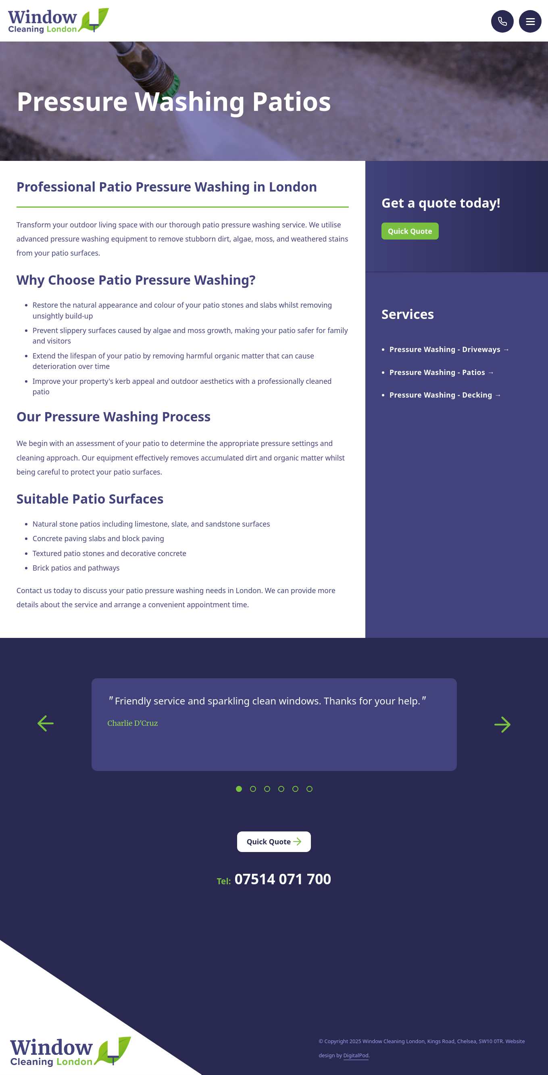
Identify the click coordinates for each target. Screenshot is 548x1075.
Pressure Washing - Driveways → (450, 349)
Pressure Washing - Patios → (442, 372)
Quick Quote (410, 231)
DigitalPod (356, 1055)
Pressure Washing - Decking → (446, 395)
